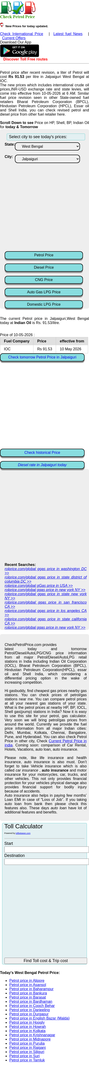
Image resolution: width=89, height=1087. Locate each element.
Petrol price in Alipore (26, 981)
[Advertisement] (43, 206)
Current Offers (14, 38)
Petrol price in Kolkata (27, 1031)
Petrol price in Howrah (27, 1027)
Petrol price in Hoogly (27, 1022)
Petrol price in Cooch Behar (32, 1006)
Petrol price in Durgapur (29, 1014)
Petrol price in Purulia (27, 1043)
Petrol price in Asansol (27, 985)
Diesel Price (44, 267)
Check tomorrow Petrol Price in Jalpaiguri (42, 357)
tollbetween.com (23, 833)
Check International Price (21, 34)
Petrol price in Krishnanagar (32, 1035)
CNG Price (44, 280)
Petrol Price (43, 255)
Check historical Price (42, 453)
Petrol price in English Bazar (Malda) (39, 1018)
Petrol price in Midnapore (30, 1039)
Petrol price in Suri (24, 1056)
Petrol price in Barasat (27, 997)
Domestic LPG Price (44, 304)
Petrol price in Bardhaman (30, 1001)
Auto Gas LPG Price (44, 292)
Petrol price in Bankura (28, 993)
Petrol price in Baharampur (31, 989)
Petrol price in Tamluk (27, 1060)
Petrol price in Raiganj (27, 1048)
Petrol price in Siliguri (26, 1052)
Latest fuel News (67, 34)
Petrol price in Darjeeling (29, 1010)
